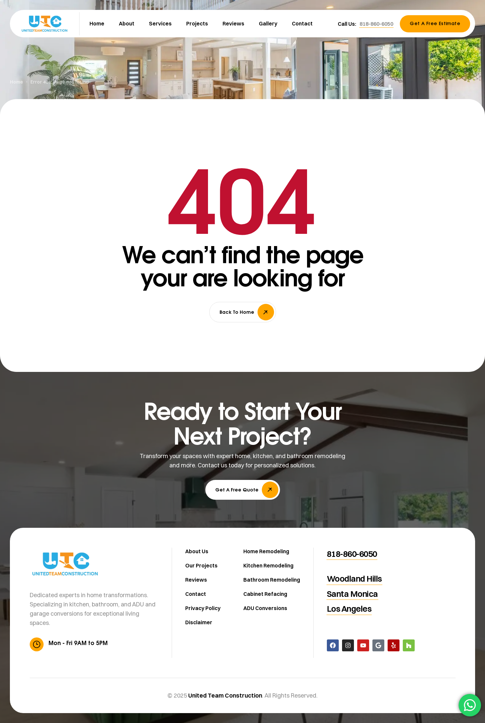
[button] (376, 24)
